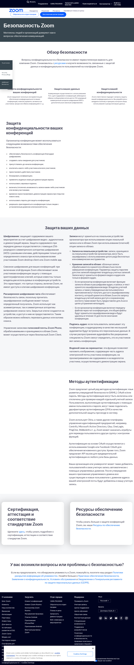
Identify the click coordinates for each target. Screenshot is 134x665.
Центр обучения (81, 611)
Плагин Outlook (31, 617)
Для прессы (7, 624)
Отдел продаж (56, 597)
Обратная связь (80, 614)
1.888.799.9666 (56, 4)
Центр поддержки (81, 608)
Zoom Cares (6, 634)
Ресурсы (56, 11)
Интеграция (7, 614)
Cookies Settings (27, 663)
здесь (22, 531)
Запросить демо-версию (72, 4)
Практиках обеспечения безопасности (98, 575)
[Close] (93, 648)
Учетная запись (80, 604)
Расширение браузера (34, 614)
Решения (45, 11)
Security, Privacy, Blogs (6, 73)
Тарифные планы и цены (74, 11)
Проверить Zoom (81, 601)
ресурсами (60, 63)
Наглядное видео (9, 640)
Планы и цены (55, 610)
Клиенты (5, 604)
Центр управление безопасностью (105, 659)
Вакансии (6, 611)
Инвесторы (6, 621)
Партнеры (6, 618)
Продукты (33, 11)
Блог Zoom (6, 601)
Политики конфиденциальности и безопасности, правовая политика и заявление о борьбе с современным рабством (83, 641)
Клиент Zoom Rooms (33, 604)
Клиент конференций (33, 601)
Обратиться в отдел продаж (24, 14)
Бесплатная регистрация (53, 14)
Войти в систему (117, 4)
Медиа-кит (6, 637)
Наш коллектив (8, 608)
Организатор (104, 4)
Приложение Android (33, 626)
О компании (7, 597)
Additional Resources (5, 83)
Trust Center (6, 63)
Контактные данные (82, 618)
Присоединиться (89, 4)
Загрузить (29, 597)
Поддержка (43, 4)
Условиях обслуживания (63, 579)
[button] (104, 600)
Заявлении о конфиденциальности (30, 579)
